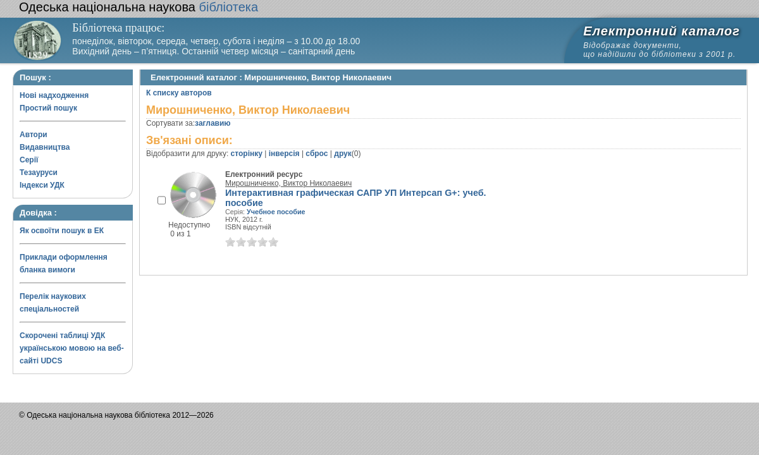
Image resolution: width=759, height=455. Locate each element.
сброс (316, 153)
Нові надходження (54, 95)
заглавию (212, 123)
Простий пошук (48, 108)
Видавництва (45, 147)
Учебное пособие (276, 211)
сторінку (246, 153)
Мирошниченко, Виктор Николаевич (288, 183)
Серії (29, 159)
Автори (33, 134)
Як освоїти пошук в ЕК (62, 230)
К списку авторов (179, 92)
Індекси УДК (42, 185)
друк (342, 153)
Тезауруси (39, 172)
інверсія (284, 153)
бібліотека (138, 7)
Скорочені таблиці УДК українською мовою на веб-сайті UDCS (72, 348)
